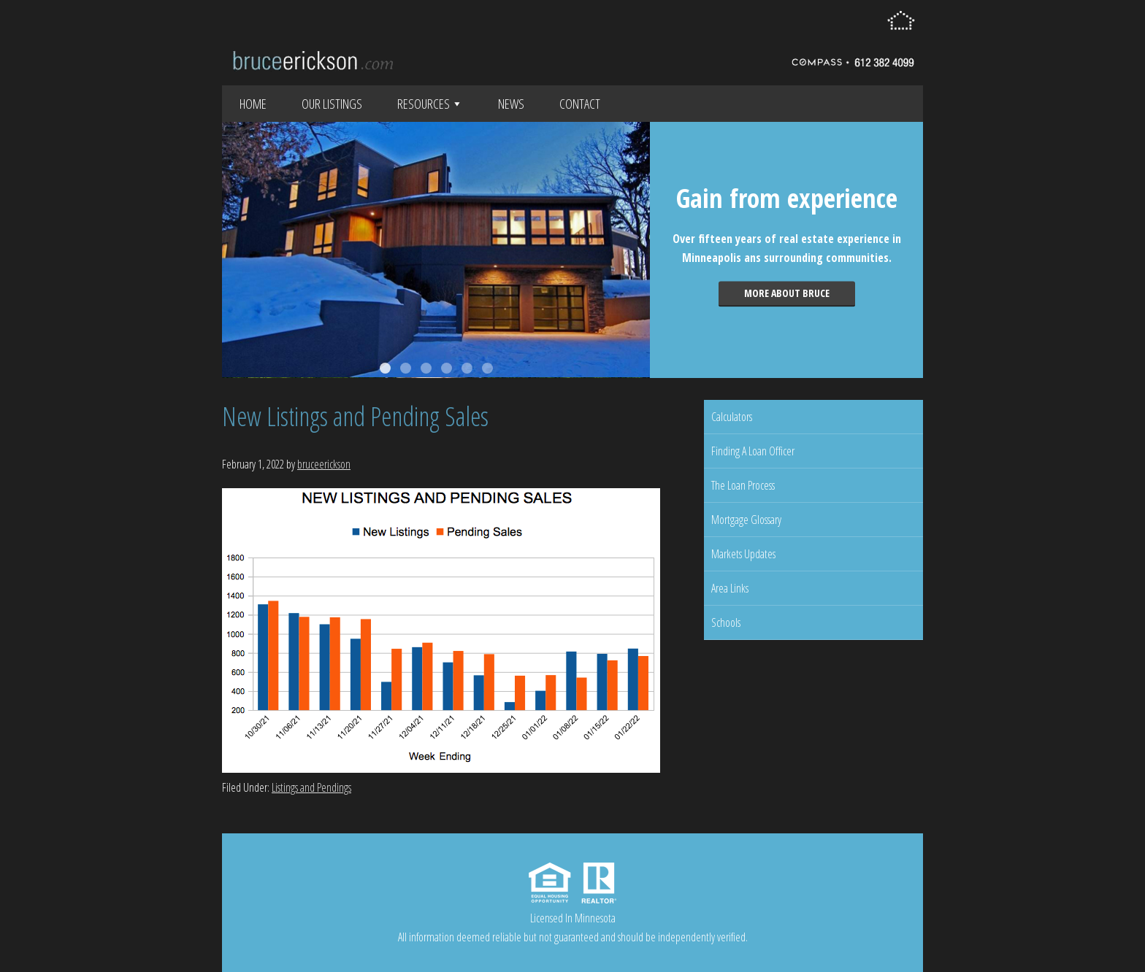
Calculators (731, 417)
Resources (430, 103)
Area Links (729, 588)
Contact (579, 103)
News (511, 103)
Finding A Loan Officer (752, 451)
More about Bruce (787, 293)
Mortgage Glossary (746, 520)
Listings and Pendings (311, 787)
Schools (725, 622)
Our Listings (332, 103)
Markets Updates (743, 554)
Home (253, 103)
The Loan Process (743, 485)
